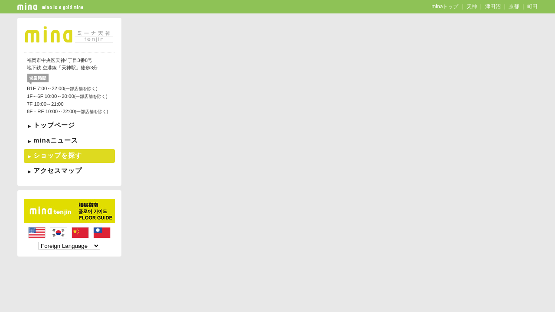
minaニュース (55, 140)
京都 (514, 6)
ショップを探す (57, 155)
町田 (532, 6)
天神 (472, 6)
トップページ (54, 125)
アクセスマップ (57, 170)
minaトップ (444, 6)
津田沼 (493, 6)
